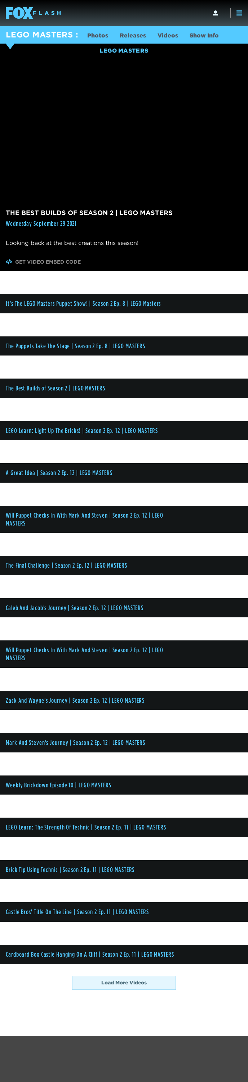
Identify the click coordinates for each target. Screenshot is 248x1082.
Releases (133, 35)
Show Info (204, 35)
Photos (97, 35)
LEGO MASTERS (39, 34)
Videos (168, 35)
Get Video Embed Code (43, 262)
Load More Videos (124, 982)
